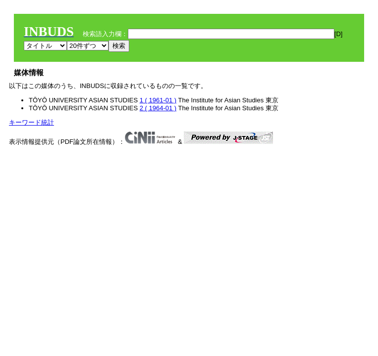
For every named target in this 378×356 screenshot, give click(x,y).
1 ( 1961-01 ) (158, 100)
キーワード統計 (31, 122)
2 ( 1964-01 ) (158, 108)
